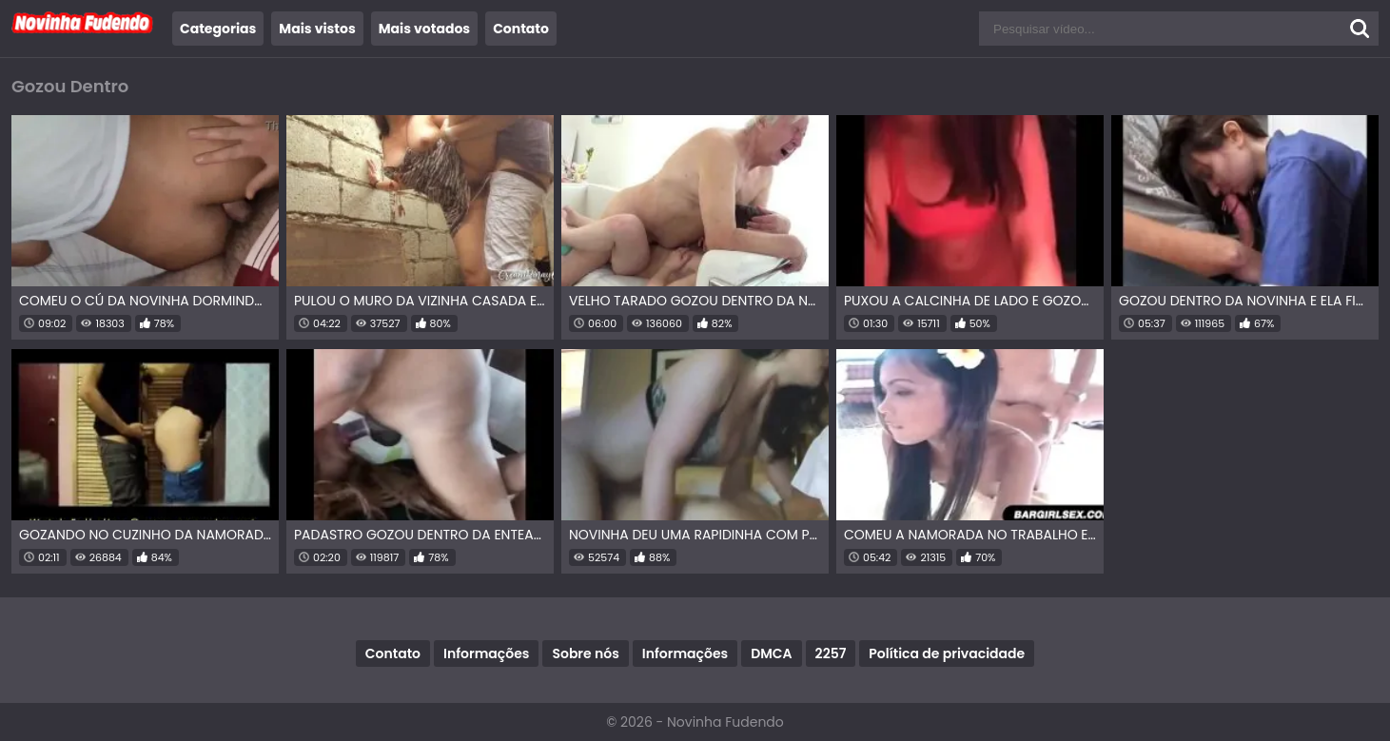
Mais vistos (317, 28)
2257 (831, 653)
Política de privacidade (947, 653)
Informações (486, 653)
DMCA (771, 653)
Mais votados (424, 28)
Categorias (218, 28)
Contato (521, 28)
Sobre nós (585, 653)
